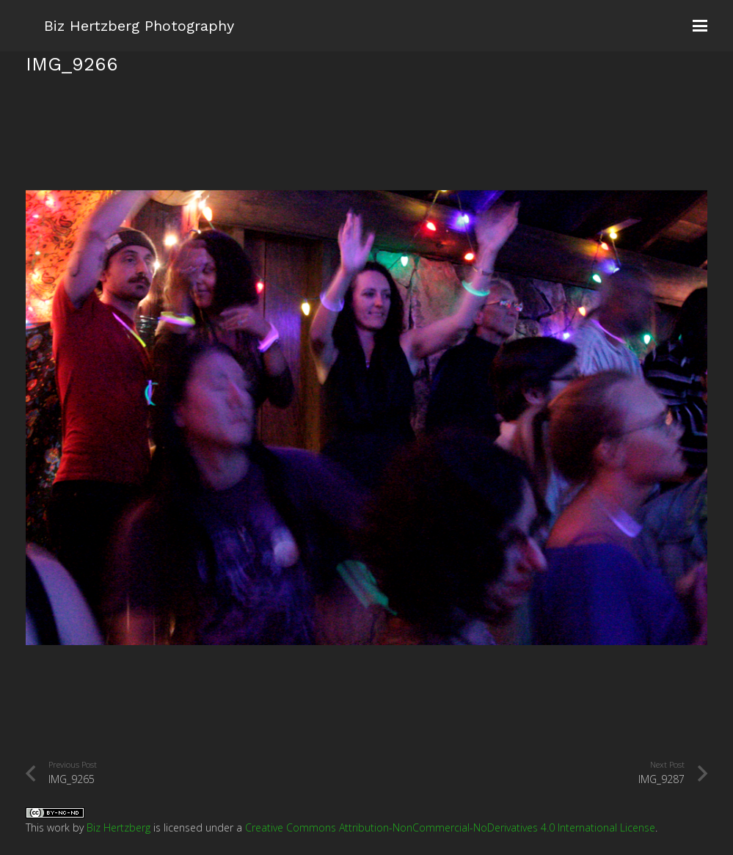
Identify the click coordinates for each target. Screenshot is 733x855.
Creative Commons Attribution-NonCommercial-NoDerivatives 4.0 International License (450, 827)
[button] (700, 25)
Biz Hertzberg (118, 827)
